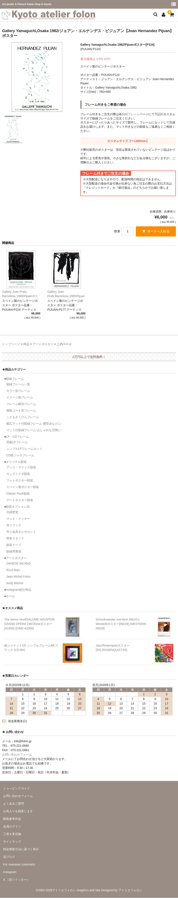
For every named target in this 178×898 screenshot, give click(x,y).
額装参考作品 (12, 818)
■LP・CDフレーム (16, 437)
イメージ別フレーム (19, 397)
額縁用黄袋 (13, 551)
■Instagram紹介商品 (17, 590)
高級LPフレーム (17, 442)
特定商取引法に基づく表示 (21, 849)
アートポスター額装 (19, 500)
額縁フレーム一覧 (18, 384)
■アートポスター (15, 558)
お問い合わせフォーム (17, 754)
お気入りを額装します (18, 811)
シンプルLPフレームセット (24, 449)
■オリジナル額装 (15, 462)
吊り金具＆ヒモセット (21, 532)
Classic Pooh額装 (18, 493)
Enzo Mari (13, 570)
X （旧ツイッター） (16, 879)
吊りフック (13, 525)
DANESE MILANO (18, 563)
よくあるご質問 (13, 803)
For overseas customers (19, 864)
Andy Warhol (14, 583)
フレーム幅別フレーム (21, 404)
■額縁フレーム (14, 379)
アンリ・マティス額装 (21, 467)
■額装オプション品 (17, 506)
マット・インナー (18, 519)
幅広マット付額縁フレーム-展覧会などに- (34, 423)
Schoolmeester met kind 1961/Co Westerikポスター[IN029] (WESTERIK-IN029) (121, 624)
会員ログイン (12, 826)
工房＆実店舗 (12, 834)
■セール (9, 596)
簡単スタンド (15, 538)
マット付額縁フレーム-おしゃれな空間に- (34, 430)
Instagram (9, 872)
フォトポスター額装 (19, 480)
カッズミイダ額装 (18, 474)
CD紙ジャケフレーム (20, 455)
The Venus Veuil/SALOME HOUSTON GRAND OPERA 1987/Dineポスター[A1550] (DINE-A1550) (29, 624)
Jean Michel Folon (18, 576)
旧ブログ (9, 856)
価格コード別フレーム (21, 410)
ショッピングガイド (16, 788)
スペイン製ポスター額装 (22, 487)
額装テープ (13, 545)
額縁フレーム (131, 114)
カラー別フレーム (18, 391)
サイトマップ (12, 841)
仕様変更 (12, 512)
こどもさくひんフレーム (22, 417)
